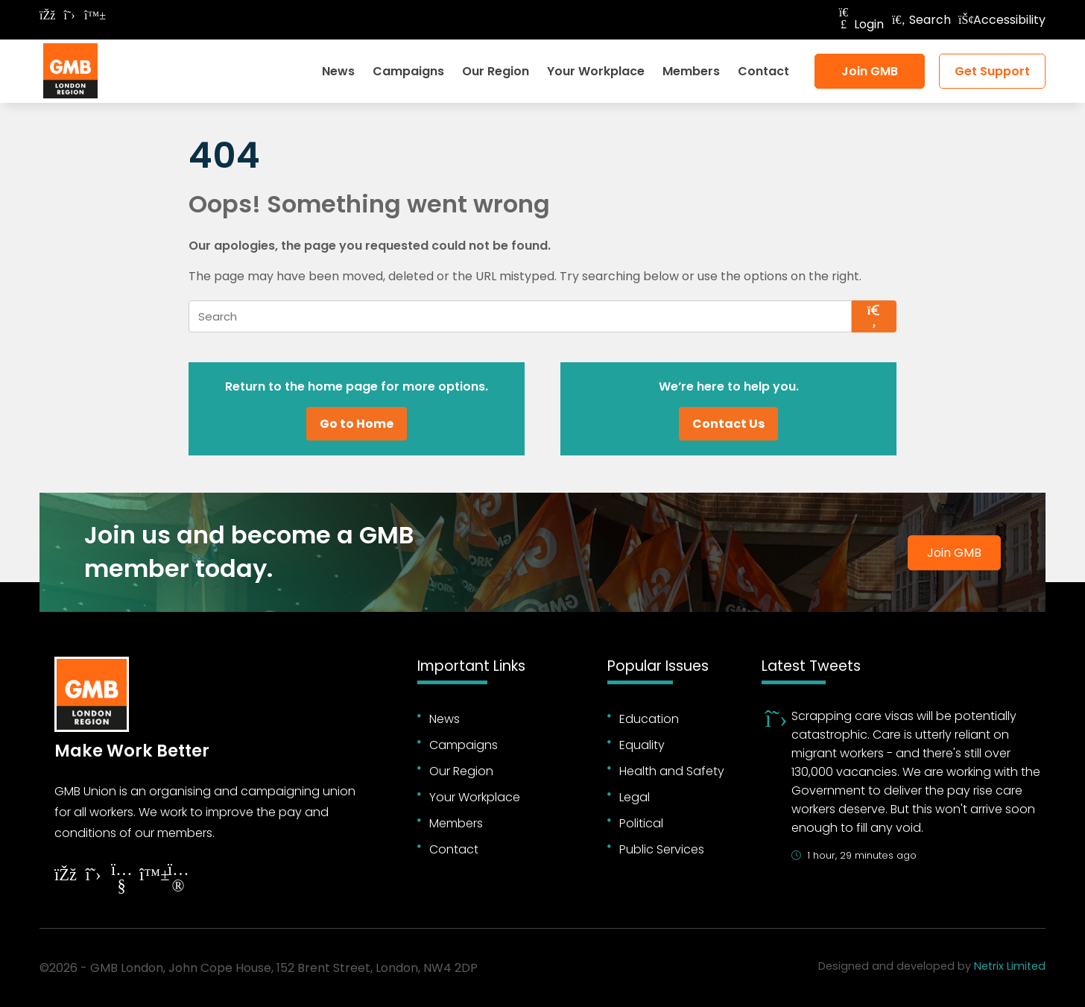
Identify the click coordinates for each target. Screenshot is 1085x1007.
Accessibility (1002, 19)
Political (641, 823)
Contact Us (728, 423)
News (338, 71)
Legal (634, 797)
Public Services (661, 849)
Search (921, 19)
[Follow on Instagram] (178, 880)
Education (649, 718)
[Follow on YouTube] (121, 880)
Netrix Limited (1010, 966)
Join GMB (869, 71)
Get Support (992, 71)
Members (691, 71)
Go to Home (356, 423)
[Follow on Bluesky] (91, 15)
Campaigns (408, 71)
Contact (763, 71)
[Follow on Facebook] (46, 15)
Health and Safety (671, 771)
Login (860, 24)
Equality (642, 745)
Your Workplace (596, 71)
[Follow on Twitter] (69, 15)
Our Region (495, 71)
